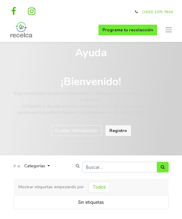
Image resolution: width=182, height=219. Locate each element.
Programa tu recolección (127, 30)
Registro (118, 131)
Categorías (35, 166)
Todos (99, 186)
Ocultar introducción (76, 131)
